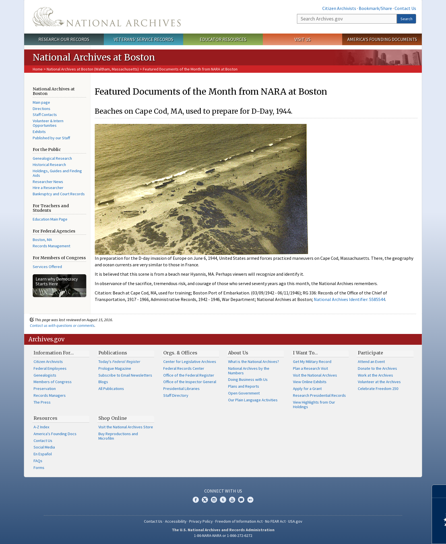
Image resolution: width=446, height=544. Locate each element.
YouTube (232, 499)
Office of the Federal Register (188, 375)
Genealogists (45, 375)
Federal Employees (50, 368)
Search (406, 18)
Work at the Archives (375, 375)
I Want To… (305, 353)
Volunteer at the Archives (379, 381)
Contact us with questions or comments (62, 325)
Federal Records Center (183, 368)
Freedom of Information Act (239, 521)
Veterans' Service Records (143, 39)
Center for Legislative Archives (189, 361)
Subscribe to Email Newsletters (125, 375)
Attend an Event (371, 361)
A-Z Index (41, 426)
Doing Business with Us (248, 379)
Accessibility (176, 521)
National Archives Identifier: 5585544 (349, 299)
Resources (45, 418)
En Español (43, 453)
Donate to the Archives (377, 368)
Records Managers (50, 395)
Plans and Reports (243, 386)
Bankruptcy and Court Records (59, 193)
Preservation (45, 388)
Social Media (44, 447)
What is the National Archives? (253, 361)
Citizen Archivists (339, 8)
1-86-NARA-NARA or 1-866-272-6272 (223, 535)
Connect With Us (223, 491)
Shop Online (112, 418)
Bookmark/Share (375, 8)
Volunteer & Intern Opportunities (48, 123)
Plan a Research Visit (310, 368)
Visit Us (302, 39)
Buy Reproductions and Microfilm (118, 436)
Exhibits (39, 131)
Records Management (51, 245)
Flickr (250, 499)
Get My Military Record (312, 361)
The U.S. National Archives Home (107, 16)
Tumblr (223, 499)
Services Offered (47, 266)
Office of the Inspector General (189, 381)
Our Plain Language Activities (253, 399)
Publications (112, 353)
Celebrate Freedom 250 (378, 388)
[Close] (439, 491)
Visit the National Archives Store (125, 426)
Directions (41, 108)
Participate (370, 353)
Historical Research (49, 164)
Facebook (195, 499)
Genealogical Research (52, 158)
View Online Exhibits (310, 381)
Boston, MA (42, 239)
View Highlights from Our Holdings (314, 404)
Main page (41, 102)
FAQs (38, 460)
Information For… (54, 353)
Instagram (213, 499)
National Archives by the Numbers (248, 370)
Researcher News (48, 181)
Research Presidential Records (319, 395)
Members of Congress (53, 381)
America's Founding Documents (382, 39)
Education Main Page (50, 219)
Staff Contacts (45, 114)
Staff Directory (175, 395)
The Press (42, 402)
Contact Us (405, 8)
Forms (39, 467)
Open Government (244, 393)
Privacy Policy (201, 521)
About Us (238, 353)
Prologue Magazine (114, 368)
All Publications (111, 388)
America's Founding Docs (55, 433)
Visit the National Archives (315, 375)
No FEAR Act (275, 521)
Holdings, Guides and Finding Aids (57, 173)
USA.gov (295, 521)
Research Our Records (63, 39)
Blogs (103, 381)
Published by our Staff (51, 137)
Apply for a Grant (307, 388)
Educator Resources (223, 39)
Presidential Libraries (181, 388)
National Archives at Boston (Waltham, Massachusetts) (93, 69)
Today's (119, 361)
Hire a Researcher (48, 187)
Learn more (395, 533)
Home (38, 69)
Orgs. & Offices (180, 353)
